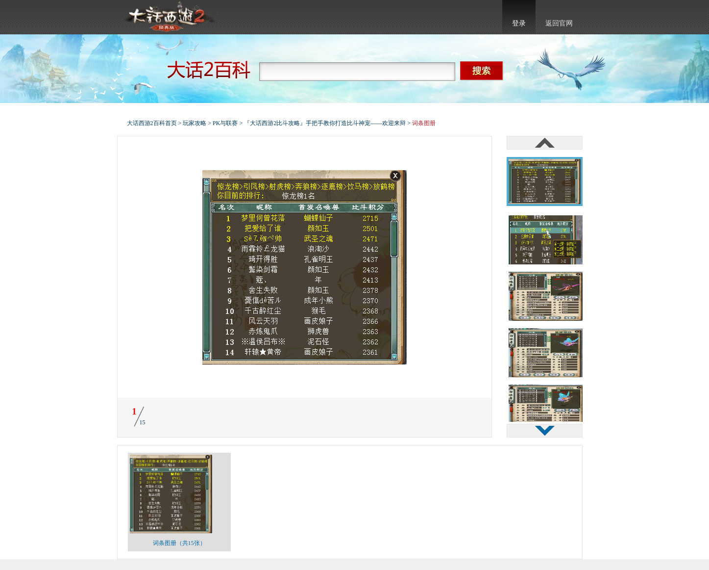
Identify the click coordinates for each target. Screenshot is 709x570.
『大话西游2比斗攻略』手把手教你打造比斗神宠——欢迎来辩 (325, 123)
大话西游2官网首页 (169, 17)
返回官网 (559, 23)
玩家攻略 (194, 123)
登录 (519, 23)
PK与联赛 (225, 123)
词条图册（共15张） (179, 543)
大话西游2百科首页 (152, 123)
